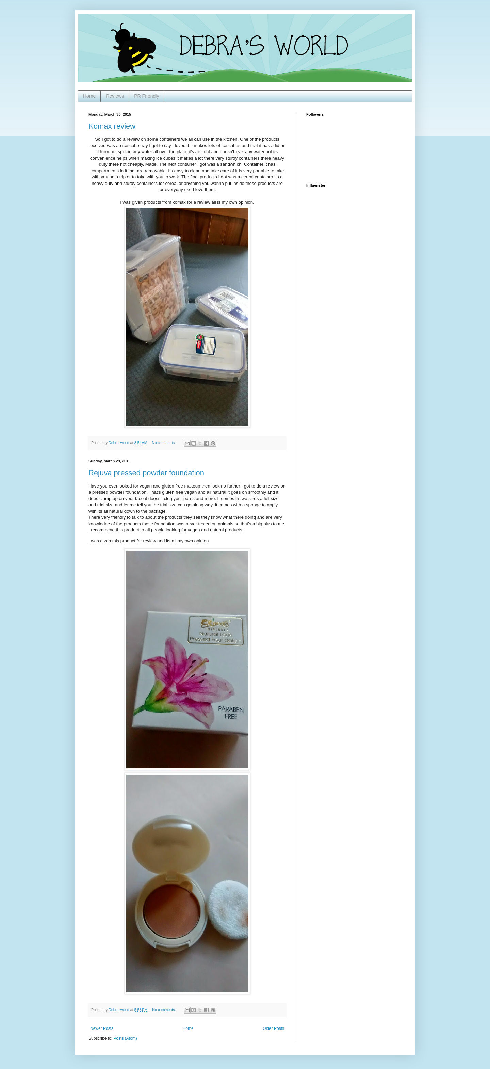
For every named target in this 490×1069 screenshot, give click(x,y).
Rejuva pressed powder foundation (146, 472)
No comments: (164, 443)
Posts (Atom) (125, 1038)
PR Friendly (146, 96)
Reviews (115, 96)
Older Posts (273, 1028)
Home (89, 96)
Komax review (111, 126)
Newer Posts (101, 1028)
